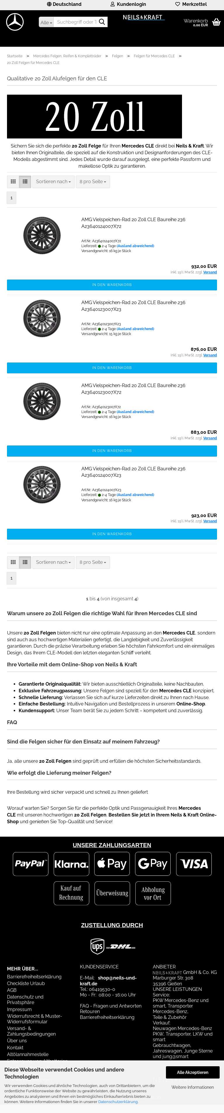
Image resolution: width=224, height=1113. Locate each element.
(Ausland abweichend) (135, 246)
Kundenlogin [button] (128, 4)
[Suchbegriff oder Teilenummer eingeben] (46, 22)
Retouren (90, 1011)
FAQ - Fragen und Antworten (110, 1006)
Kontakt (15, 1047)
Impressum (19, 1009)
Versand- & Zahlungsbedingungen (31, 1031)
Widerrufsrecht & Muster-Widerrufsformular (34, 1018)
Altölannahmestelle (27, 1054)
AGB (12, 990)
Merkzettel (191, 4)
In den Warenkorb (112, 285)
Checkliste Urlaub (26, 983)
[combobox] (53, 182)
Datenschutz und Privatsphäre (25, 999)
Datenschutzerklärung (118, 1102)
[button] (64, 5)
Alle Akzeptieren (192, 1072)
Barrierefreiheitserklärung (34, 976)
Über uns (17, 1040)
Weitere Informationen (193, 1087)
